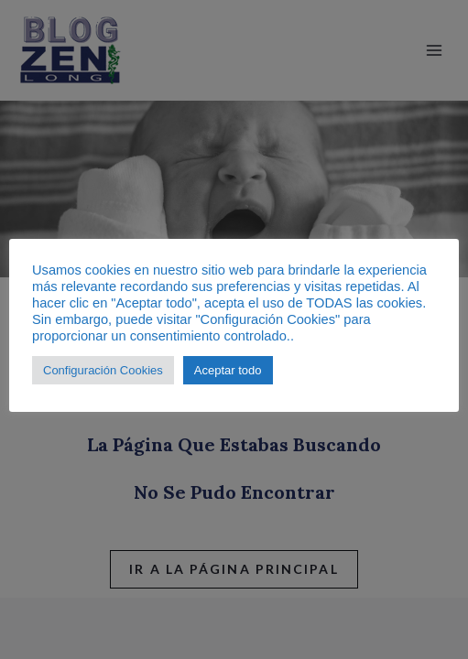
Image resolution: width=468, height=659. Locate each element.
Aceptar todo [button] (228, 370)
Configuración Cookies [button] (103, 370)
